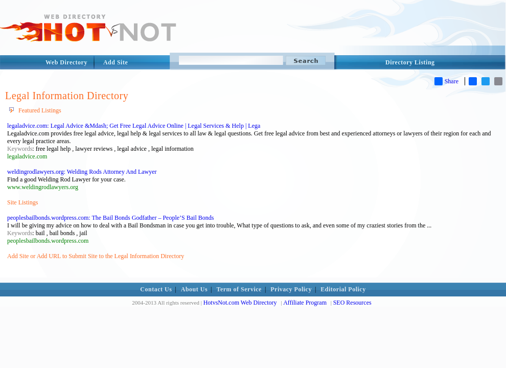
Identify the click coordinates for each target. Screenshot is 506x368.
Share (446, 81)
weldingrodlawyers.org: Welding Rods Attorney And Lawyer (82, 171)
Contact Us (156, 289)
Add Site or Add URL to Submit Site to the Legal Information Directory (95, 256)
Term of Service (239, 289)
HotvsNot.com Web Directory (240, 302)
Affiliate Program (305, 302)
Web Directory (66, 62)
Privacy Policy (291, 289)
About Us (194, 289)
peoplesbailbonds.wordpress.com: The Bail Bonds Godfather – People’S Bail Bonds (110, 217)
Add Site (115, 62)
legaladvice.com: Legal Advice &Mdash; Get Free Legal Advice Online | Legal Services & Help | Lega (133, 125)
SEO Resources (352, 302)
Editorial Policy (342, 289)
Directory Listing (410, 62)
